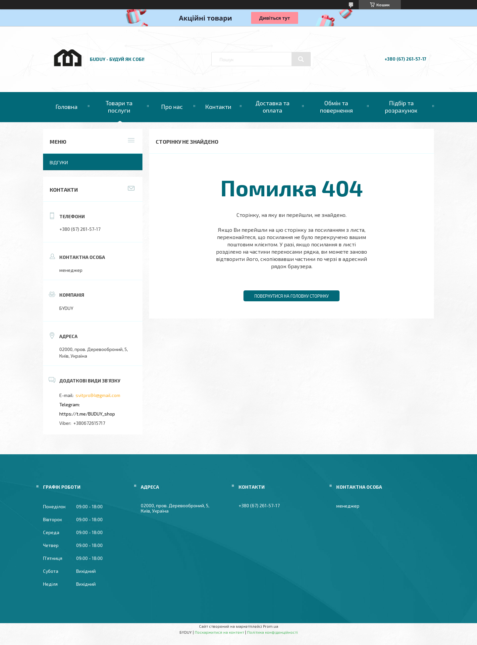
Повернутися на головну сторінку (291, 296)
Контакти (218, 106)
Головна (66, 106)
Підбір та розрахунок (401, 106)
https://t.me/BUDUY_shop (87, 414)
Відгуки (59, 162)
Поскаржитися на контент (219, 632)
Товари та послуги (119, 106)
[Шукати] (301, 59)
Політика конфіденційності (272, 632)
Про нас (172, 106)
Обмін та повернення (336, 106)
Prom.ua (270, 626)
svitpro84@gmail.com (98, 395)
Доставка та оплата (272, 106)
